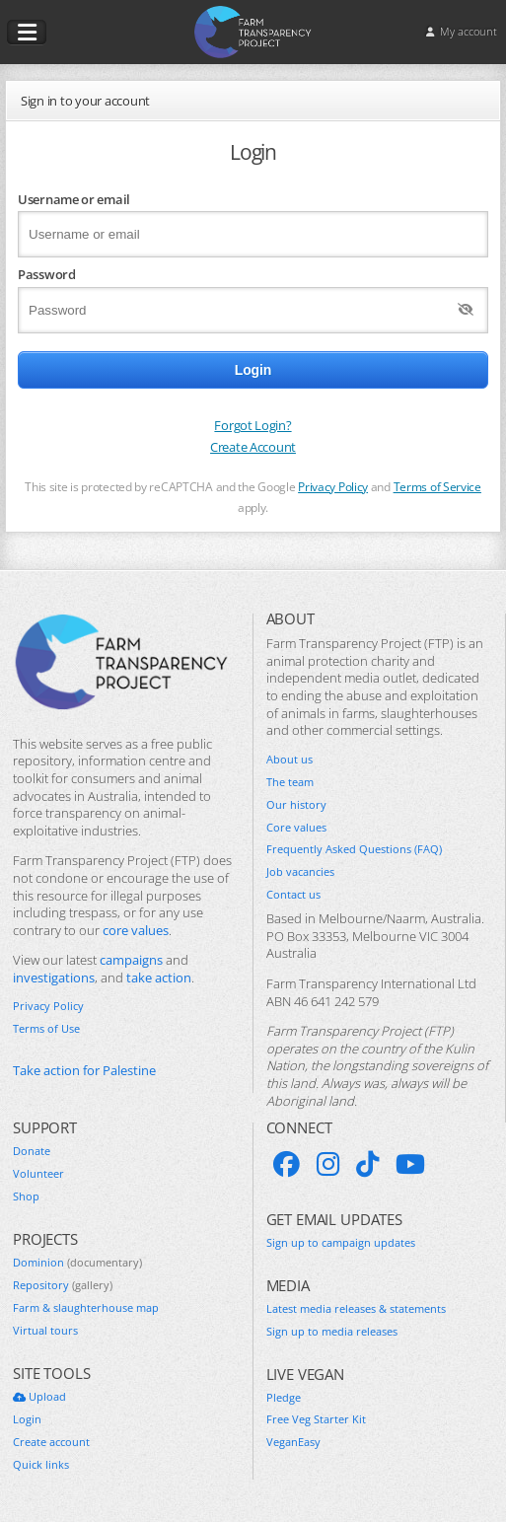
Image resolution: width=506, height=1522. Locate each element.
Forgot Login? (252, 425)
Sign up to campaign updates (340, 1243)
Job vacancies (300, 872)
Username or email (74, 199)
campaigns (131, 960)
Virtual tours (45, 1331)
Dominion (77, 1262)
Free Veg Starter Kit (316, 1419)
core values (136, 930)
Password (47, 274)
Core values (296, 827)
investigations (54, 978)
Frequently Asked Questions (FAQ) (354, 849)
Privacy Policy (333, 486)
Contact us (293, 895)
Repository (62, 1285)
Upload (39, 1397)
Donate (31, 1151)
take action (158, 978)
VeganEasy (293, 1442)
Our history (296, 805)
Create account (51, 1442)
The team (290, 782)
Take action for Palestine (84, 1070)
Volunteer (38, 1174)
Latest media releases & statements (356, 1309)
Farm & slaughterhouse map (86, 1308)
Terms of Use (46, 1029)
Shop (26, 1196)
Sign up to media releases (332, 1332)
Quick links (41, 1465)
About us (289, 759)
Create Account (253, 447)
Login (27, 1419)
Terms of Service (437, 486)
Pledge (283, 1398)
